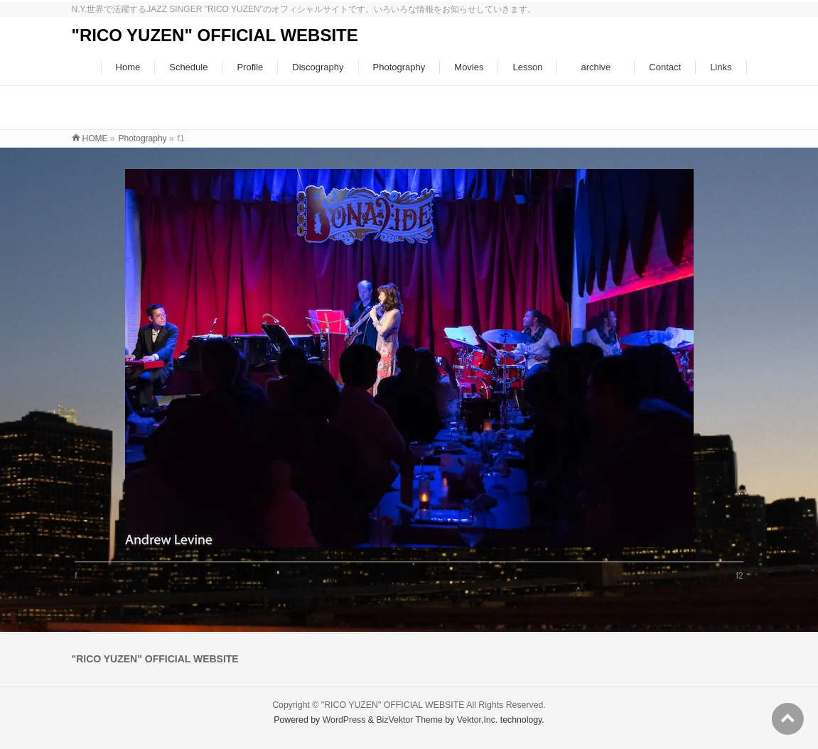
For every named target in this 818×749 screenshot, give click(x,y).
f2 (739, 576)
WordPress (344, 720)
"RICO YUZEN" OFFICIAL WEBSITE (215, 35)
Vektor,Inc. (477, 720)
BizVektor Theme (409, 720)
